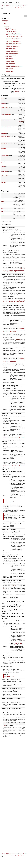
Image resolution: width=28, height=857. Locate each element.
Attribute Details (8, 54)
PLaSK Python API (4, 7)
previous (16, 5)
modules (23, 5)
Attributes (6, 24)
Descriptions (6, 26)
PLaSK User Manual (10, 2)
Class (5, 20)
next (19, 5)
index (26, 5)
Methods (5, 23)
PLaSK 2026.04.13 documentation (7, 5)
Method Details (8, 28)
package (12, 7)
